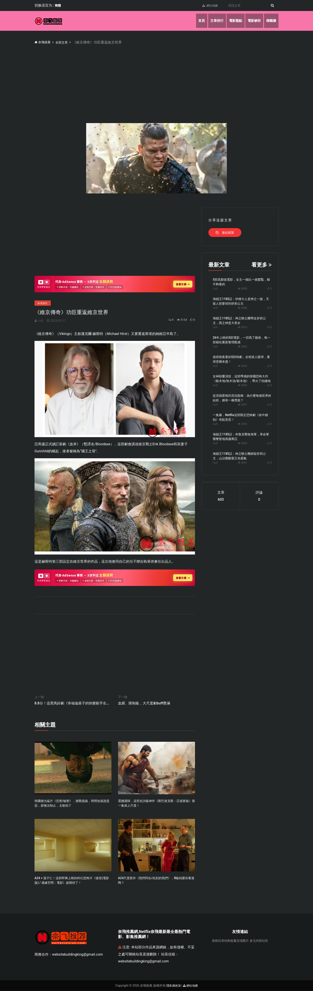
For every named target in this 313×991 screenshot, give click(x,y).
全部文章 (65, 42)
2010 (242, 327)
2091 (242, 462)
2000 (242, 288)
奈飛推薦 (44, 42)
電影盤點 (232, 21)
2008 (242, 307)
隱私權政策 (173, 985)
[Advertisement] (166, 78)
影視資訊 (42, 303)
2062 (242, 346)
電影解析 (252, 21)
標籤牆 (270, 21)
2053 (242, 423)
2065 (242, 385)
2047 (242, 404)
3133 (180, 320)
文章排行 (212, 21)
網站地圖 (207, 5)
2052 (242, 365)
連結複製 (225, 232)
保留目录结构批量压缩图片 (230, 941)
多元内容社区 (259, 941)
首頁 (195, 21)
